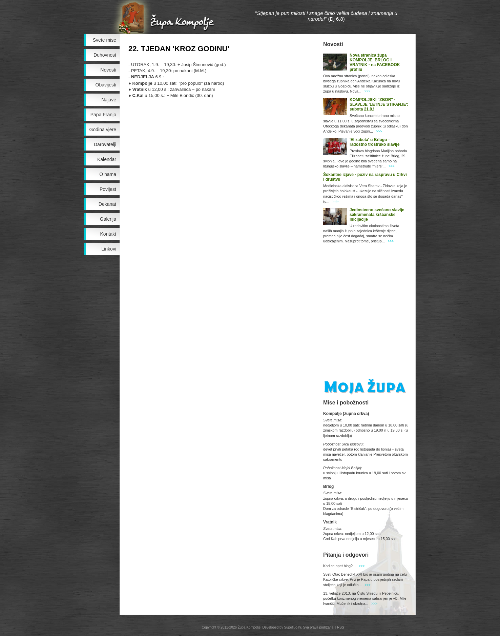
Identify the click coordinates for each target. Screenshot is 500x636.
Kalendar (106, 159)
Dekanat (107, 204)
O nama (107, 174)
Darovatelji (105, 144)
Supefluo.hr (292, 627)
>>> (367, 91)
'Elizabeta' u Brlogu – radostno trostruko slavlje (374, 142)
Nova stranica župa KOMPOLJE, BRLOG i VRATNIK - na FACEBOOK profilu (375, 62)
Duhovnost (104, 55)
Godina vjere (102, 129)
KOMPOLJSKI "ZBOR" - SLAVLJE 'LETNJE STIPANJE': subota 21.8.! (379, 104)
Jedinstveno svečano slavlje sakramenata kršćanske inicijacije (377, 214)
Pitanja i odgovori (346, 555)
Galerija (108, 219)
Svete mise (104, 40)
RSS (340, 627)
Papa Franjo (103, 114)
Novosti (108, 70)
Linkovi (108, 249)
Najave (108, 99)
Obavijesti (106, 84)
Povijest (108, 189)
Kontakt (108, 234)
